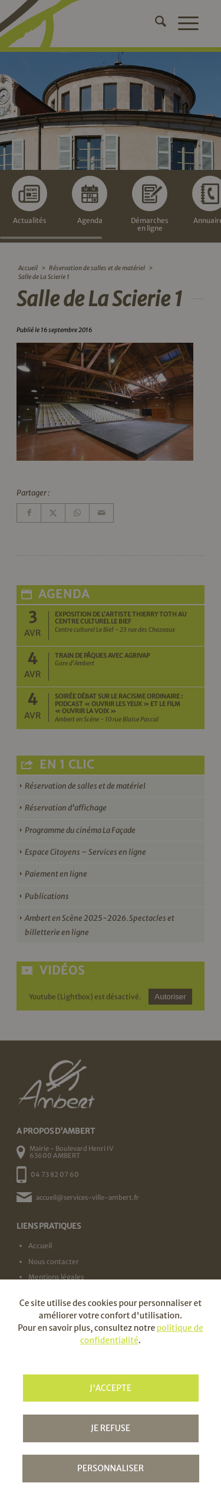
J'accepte (110, 1388)
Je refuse (110, 1428)
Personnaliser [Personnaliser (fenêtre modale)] (110, 1468)
